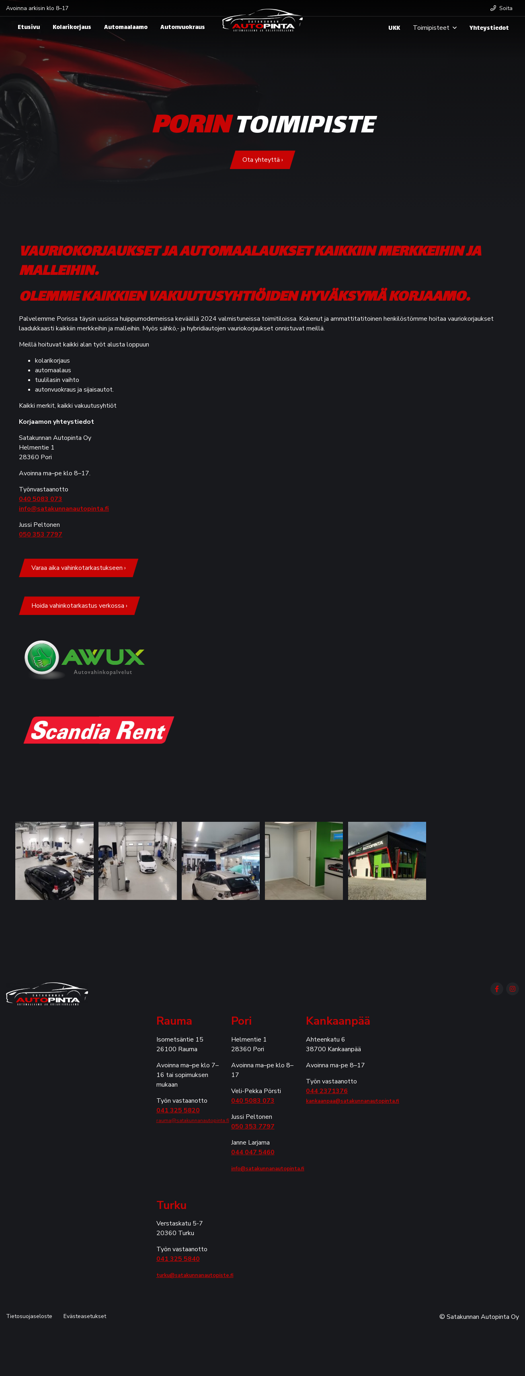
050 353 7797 (40, 534)
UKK (394, 28)
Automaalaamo (126, 28)
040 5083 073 (40, 499)
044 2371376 (327, 1091)
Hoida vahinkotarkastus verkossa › (79, 605)
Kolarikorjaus (72, 28)
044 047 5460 (253, 1152)
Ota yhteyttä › (262, 159)
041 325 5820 (178, 1110)
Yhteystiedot (489, 28)
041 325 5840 (178, 1258)
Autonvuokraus (182, 28)
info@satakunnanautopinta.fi (64, 508)
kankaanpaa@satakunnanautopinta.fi (352, 1101)
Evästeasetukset (85, 1316)
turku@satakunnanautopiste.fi (195, 1275)
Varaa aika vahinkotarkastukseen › (78, 567)
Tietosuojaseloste (29, 1316)
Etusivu (29, 28)
